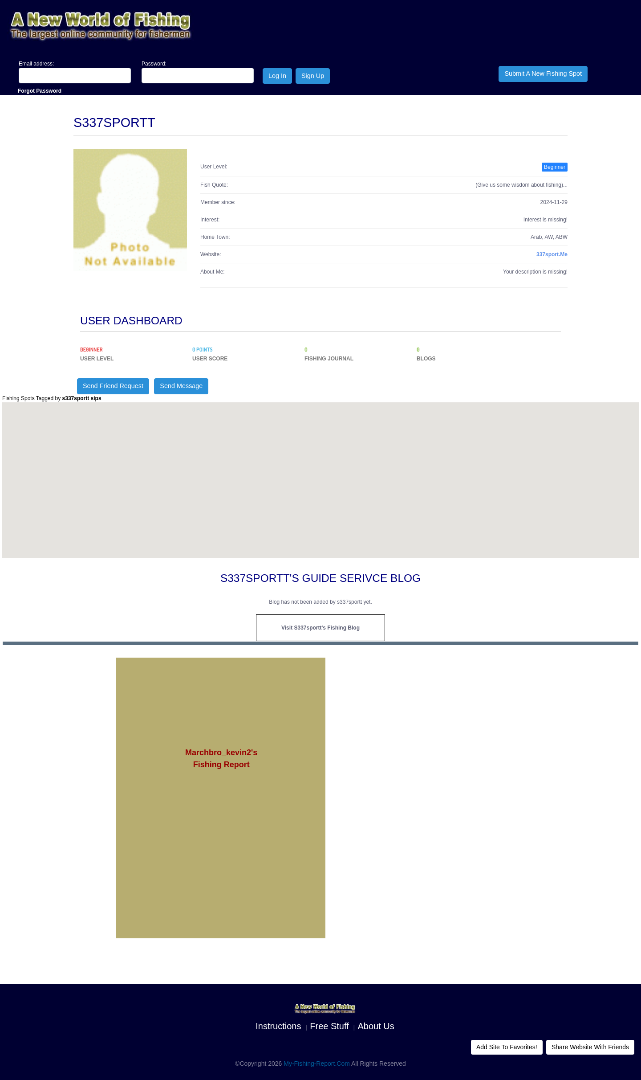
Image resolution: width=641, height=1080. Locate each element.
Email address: (36, 64)
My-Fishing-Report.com (317, 1063)
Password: (154, 64)
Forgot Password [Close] (39, 91)
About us (376, 1026)
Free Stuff (329, 1026)
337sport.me (552, 254)
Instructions (278, 1026)
